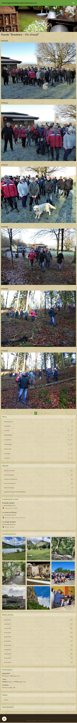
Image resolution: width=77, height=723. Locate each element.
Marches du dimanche (38, 479)
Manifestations (8, 421)
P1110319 (4, 289)
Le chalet (6, 430)
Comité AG (7, 458)
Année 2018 (38, 628)
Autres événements (38, 483)
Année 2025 (38, 658)
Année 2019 (38, 633)
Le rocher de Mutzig (9, 512)
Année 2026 (38, 662)
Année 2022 (38, 645)
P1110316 (4, 103)
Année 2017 (38, 624)
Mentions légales (32, 720)
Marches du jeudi (38, 475)
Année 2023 (38, 650)
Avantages (7, 453)
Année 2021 (38, 641)
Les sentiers (7, 439)
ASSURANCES (8, 435)
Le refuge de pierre (9, 522)
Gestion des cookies (44, 720)
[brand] (19, 3)
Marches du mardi (38, 471)
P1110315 (4, 41)
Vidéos (6, 700)
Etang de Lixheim (8, 503)
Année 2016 (38, 620)
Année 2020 (38, 637)
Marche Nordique (38, 488)
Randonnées (8, 444)
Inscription (7, 426)
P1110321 (4, 351)
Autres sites (7, 449)
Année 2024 (38, 654)
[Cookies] (4, 719)
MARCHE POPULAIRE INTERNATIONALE (38, 492)
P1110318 (4, 227)
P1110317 (4, 165)
